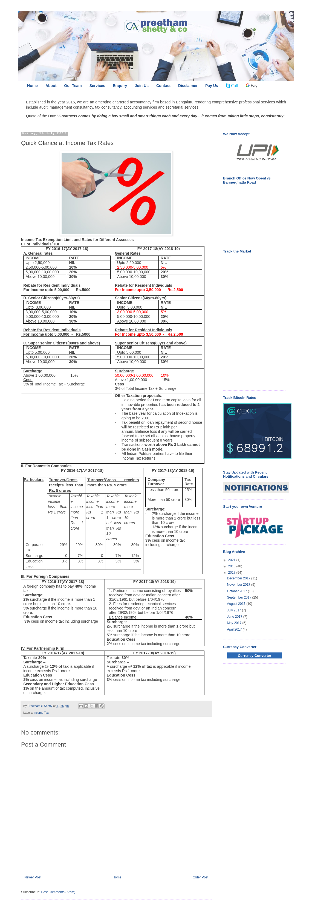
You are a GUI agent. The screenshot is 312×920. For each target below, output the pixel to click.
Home (32, 85)
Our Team (73, 85)
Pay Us (211, 85)
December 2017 (239, 578)
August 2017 (236, 604)
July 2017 (234, 610)
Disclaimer (188, 85)
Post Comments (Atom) (58, 892)
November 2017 (239, 585)
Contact (163, 85)
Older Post (200, 877)
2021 (232, 560)
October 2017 (237, 591)
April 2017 (234, 629)
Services (97, 85)
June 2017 (235, 617)
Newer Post (32, 877)
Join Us (142, 85)
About (50, 85)
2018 (232, 566)
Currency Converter (254, 656)
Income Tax (41, 712)
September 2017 (239, 597)
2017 (232, 572)
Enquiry (120, 85)
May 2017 (234, 623)
